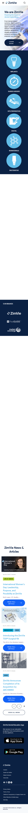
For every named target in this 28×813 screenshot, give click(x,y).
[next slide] (19, 706)
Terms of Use (6, 791)
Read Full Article (15, 603)
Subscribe (5, 777)
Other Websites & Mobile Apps (11, 797)
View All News (14, 712)
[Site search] (24, 3)
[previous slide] (14, 706)
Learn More (15, 42)
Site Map (5, 799)
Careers (5, 769)
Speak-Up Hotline (7, 772)
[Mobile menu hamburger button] (3, 2)
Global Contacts (7, 775)
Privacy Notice (6, 789)
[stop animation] (24, 706)
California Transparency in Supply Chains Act (14, 794)
